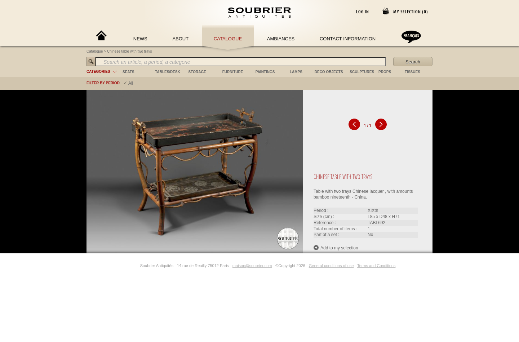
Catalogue (228, 38)
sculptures (362, 72)
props (384, 72)
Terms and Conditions (376, 265)
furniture (232, 72)
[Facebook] (127, 265)
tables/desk (167, 72)
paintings (265, 72)
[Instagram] (135, 265)
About (180, 38)
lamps (296, 72)
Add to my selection (336, 247)
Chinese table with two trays (129, 51)
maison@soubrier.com (252, 265)
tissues (412, 72)
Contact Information (348, 38)
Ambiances (281, 38)
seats (128, 72)
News (140, 38)
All (130, 83)
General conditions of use (331, 265)
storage (197, 72)
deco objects (329, 72)
